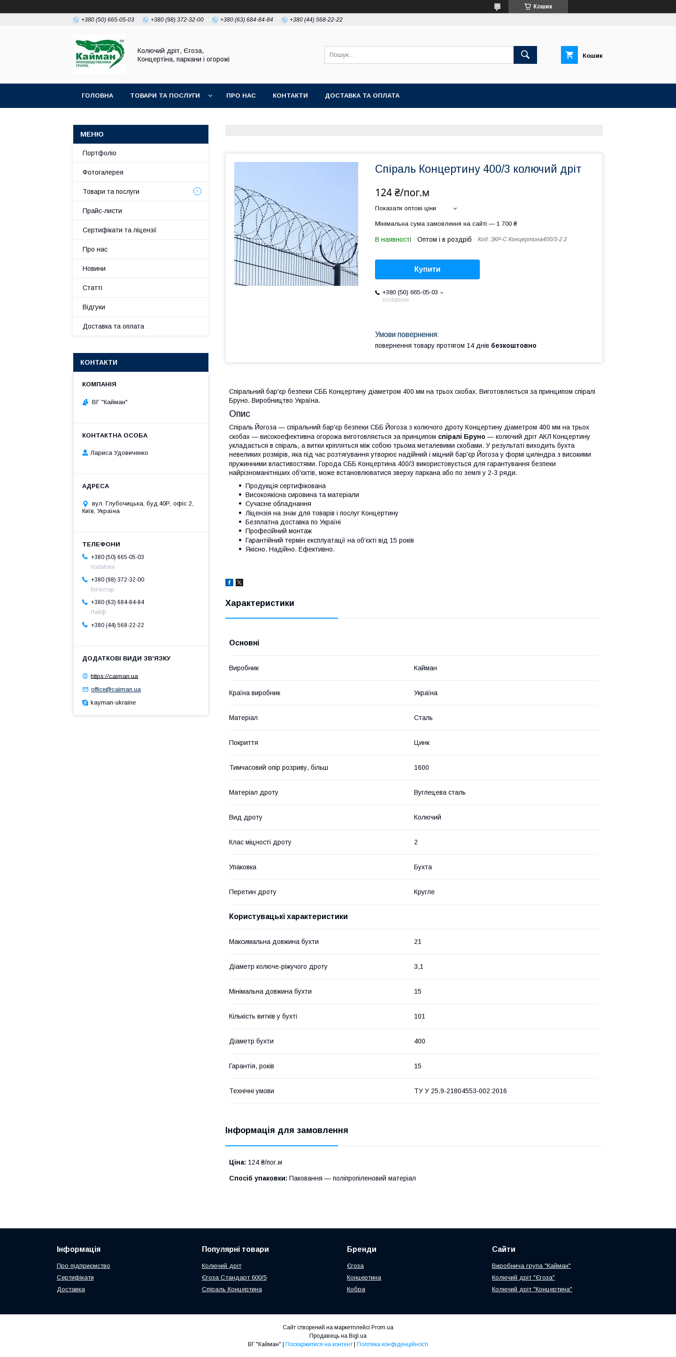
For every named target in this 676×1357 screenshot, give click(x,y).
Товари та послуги (165, 95)
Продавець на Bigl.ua (338, 1336)
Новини (94, 268)
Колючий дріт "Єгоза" (523, 1277)
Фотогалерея (103, 172)
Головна (97, 95)
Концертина (364, 1277)
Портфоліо (99, 153)
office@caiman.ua (116, 689)
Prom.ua (382, 1327)
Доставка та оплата (362, 95)
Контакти (290, 95)
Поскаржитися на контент (319, 1344)
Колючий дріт (221, 1265)
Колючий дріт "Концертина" (532, 1289)
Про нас (241, 95)
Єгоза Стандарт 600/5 (234, 1277)
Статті (92, 287)
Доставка (71, 1289)
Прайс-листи (102, 211)
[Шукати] (525, 55)
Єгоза (355, 1265)
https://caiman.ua (114, 675)
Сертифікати (75, 1277)
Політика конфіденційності (392, 1344)
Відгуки (94, 307)
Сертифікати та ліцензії (120, 230)
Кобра (356, 1289)
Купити (428, 269)
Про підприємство (83, 1265)
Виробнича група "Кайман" (531, 1265)
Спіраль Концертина (232, 1289)
